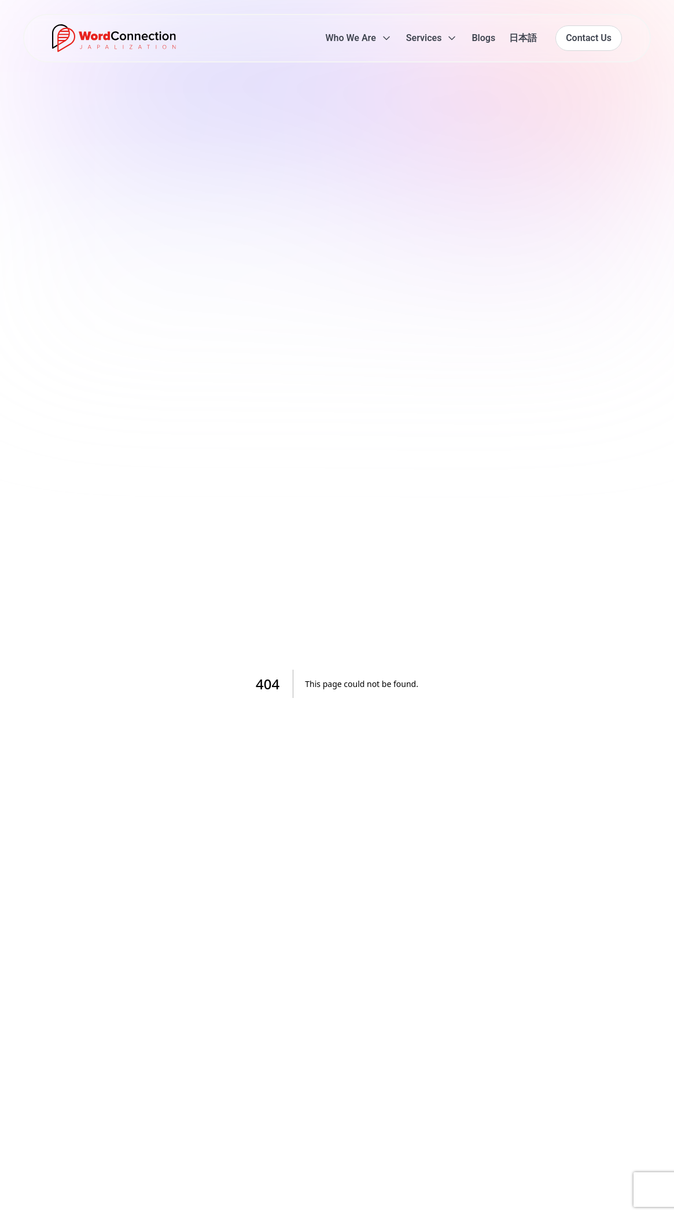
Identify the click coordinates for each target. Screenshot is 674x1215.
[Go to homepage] (114, 38)
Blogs (483, 37)
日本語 (523, 37)
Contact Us (589, 37)
